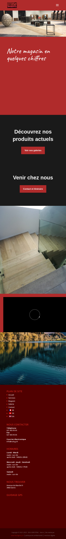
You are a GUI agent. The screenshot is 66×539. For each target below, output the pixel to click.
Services (11, 398)
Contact (11, 407)
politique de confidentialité (33, 535)
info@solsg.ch (12, 441)
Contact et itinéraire (33, 189)
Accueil (11, 395)
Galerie (11, 404)
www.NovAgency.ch (17, 535)
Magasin (11, 401)
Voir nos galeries (33, 150)
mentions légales (49, 535)
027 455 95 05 (12, 430)
